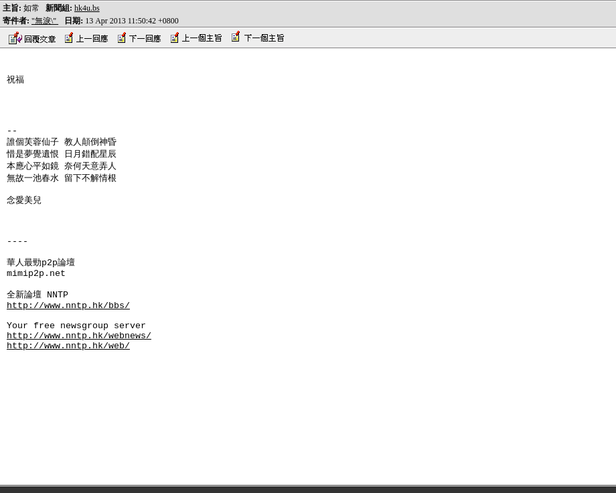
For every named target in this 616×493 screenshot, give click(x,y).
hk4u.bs (87, 8)
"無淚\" (44, 20)
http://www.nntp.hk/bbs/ (68, 340)
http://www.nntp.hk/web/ (68, 388)
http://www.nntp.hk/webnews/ (79, 376)
